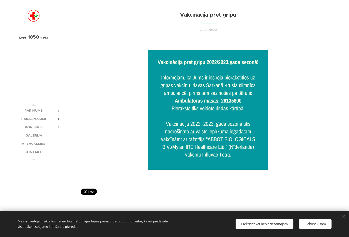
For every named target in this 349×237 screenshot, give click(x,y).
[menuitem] (33, 110)
